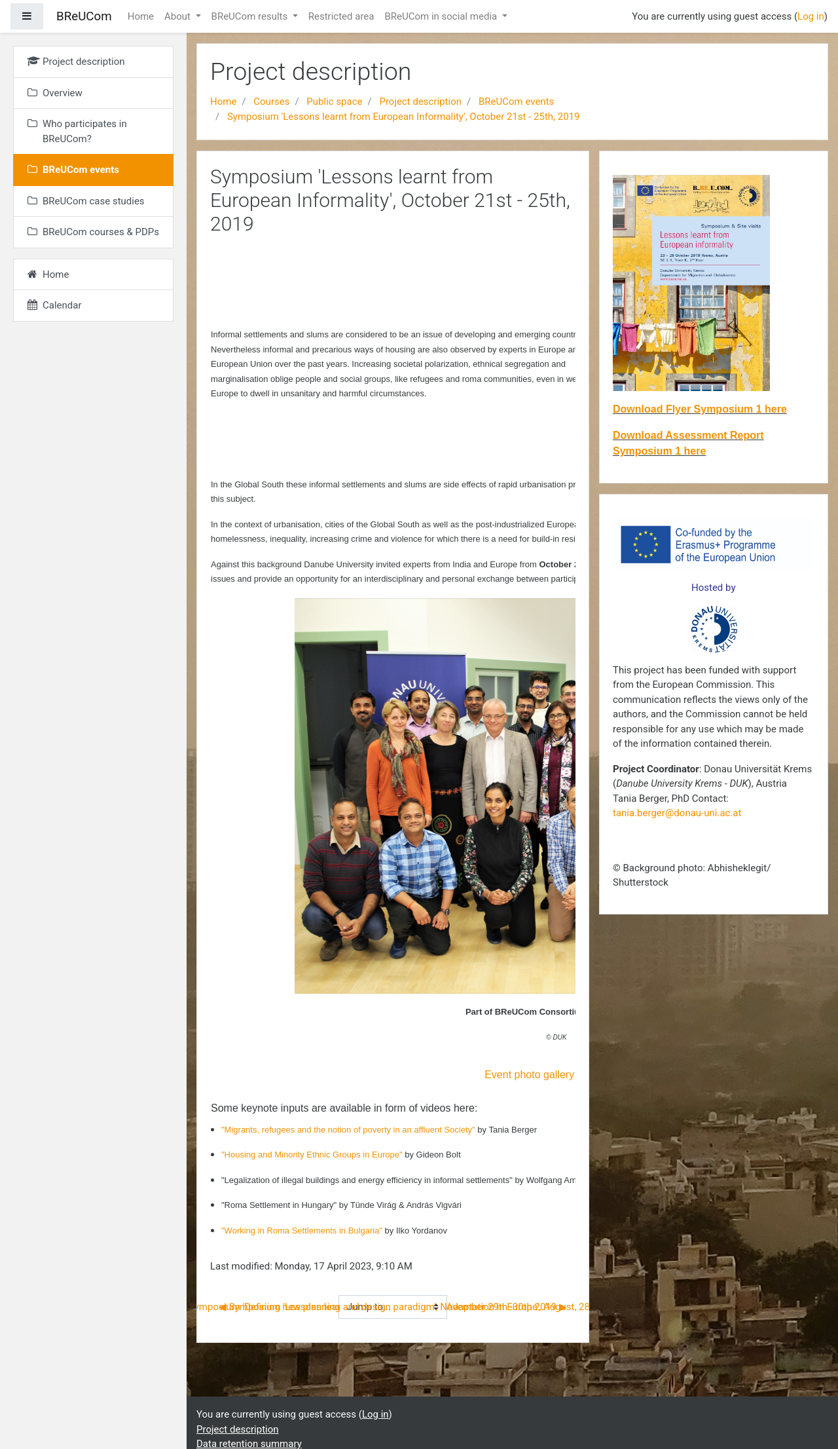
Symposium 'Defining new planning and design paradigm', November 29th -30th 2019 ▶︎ (378, 1307)
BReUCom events (516, 101)
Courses (271, 101)
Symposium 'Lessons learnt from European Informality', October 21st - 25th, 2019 (403, 116)
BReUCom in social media (442, 16)
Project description (420, 101)
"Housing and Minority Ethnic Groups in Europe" (313, 1154)
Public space (334, 101)
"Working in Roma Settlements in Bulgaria (300, 1230)
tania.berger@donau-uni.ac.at (677, 813)
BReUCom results (250, 16)
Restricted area (341, 16)
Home (141, 16)
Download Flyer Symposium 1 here (700, 409)
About (178, 16)
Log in (810, 16)
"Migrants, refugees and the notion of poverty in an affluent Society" (349, 1130)
